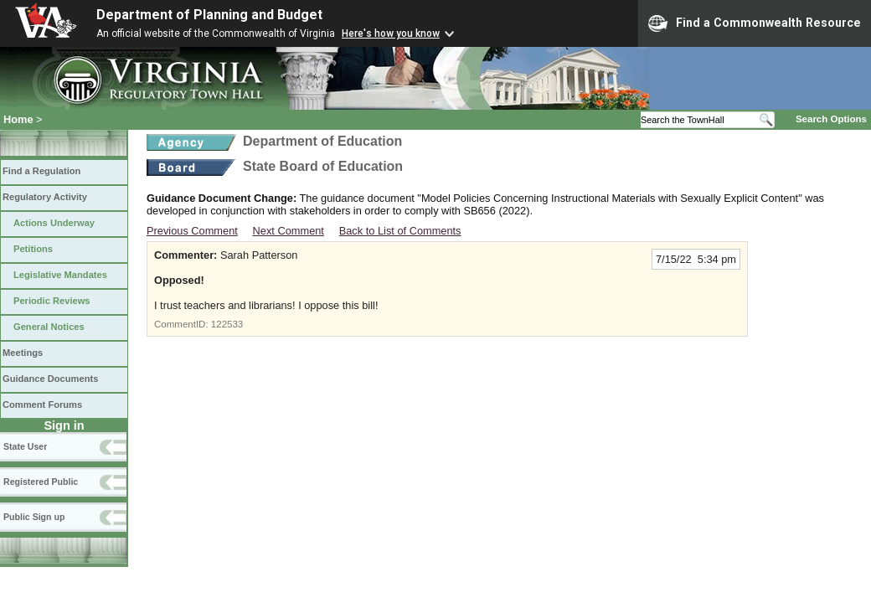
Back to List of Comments (400, 230)
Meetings (23, 353)
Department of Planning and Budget (209, 15)
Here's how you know (391, 33)
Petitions (33, 249)
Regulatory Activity (45, 197)
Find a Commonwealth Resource (754, 23)
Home (18, 119)
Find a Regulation (41, 171)
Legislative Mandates (60, 275)
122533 (227, 324)
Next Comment (288, 230)
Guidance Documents (50, 379)
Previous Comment (192, 230)
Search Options (831, 119)
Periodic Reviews (51, 301)
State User (25, 446)
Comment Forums (42, 404)
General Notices (49, 327)
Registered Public (40, 482)
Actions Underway (54, 223)
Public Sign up (33, 517)
